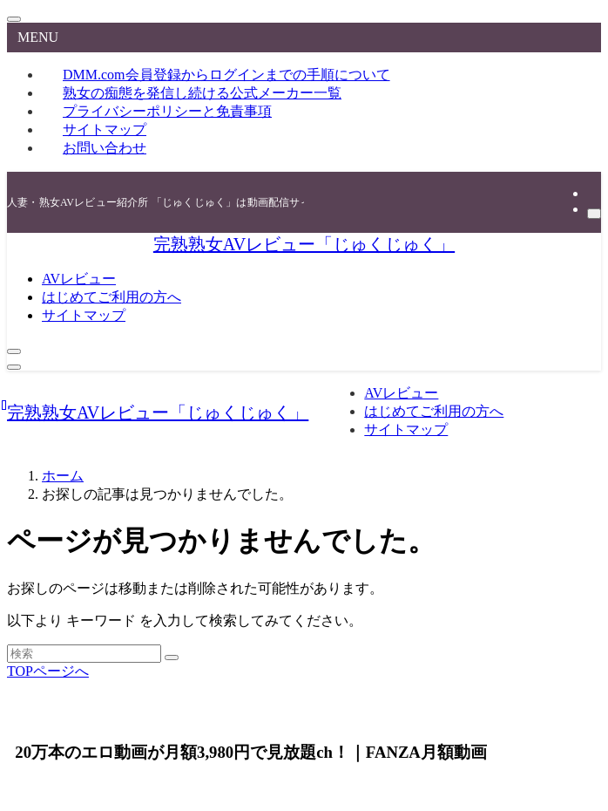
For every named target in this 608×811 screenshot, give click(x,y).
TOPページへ (48, 671)
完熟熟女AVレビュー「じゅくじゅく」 (304, 244)
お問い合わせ (104, 147)
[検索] (594, 213)
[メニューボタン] (14, 367)
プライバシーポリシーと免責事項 (167, 111)
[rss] (592, 193)
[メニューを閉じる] (14, 19)
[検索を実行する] (172, 657)
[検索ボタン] (14, 351)
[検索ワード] (84, 653)
